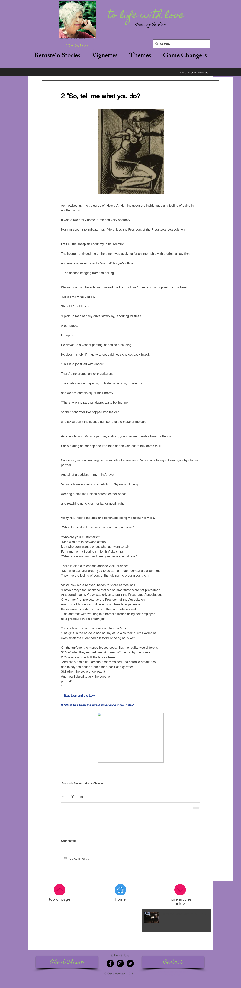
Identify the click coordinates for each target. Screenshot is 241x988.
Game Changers (95, 783)
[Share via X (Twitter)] (72, 796)
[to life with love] (147, 15)
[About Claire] (77, 46)
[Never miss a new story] (194, 72)
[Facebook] (110, 963)
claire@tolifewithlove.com (173, 971)
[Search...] (181, 44)
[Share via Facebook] (63, 796)
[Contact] (173, 962)
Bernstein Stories (72, 783)
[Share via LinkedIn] (81, 796)
